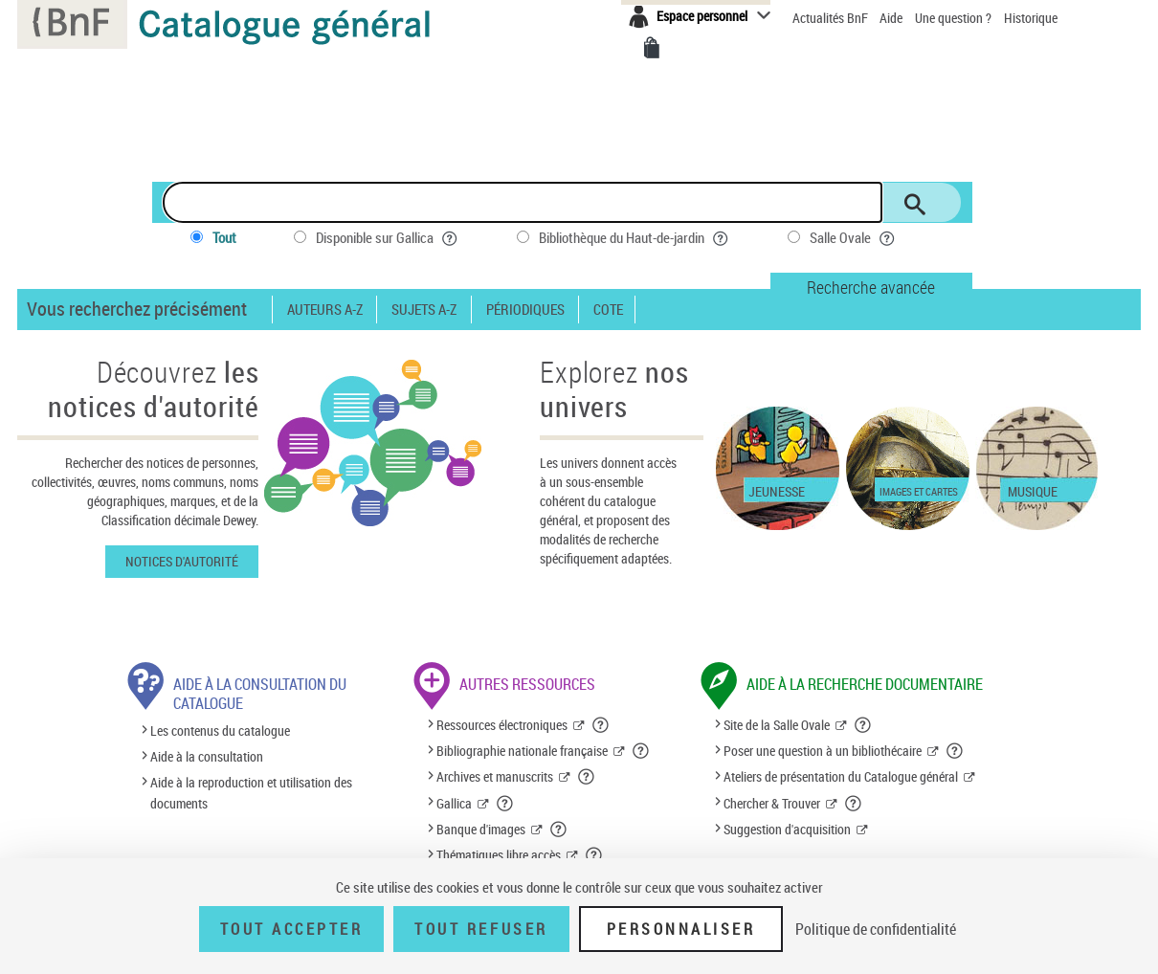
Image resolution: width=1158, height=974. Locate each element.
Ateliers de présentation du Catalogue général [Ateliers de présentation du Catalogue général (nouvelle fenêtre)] (841, 776)
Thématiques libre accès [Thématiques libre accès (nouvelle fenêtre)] (498, 855)
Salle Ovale (853, 238)
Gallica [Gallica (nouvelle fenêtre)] (454, 803)
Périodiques (525, 309)
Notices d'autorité (181, 561)
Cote (608, 309)
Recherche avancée (871, 287)
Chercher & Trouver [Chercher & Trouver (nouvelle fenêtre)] (772, 803)
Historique (1031, 18)
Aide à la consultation (206, 756)
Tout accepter (292, 929)
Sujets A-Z (424, 309)
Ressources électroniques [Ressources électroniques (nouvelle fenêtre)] (502, 725)
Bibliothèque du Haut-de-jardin (634, 238)
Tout (224, 237)
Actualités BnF (831, 18)
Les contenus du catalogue (220, 730)
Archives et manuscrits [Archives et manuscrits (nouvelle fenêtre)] (494, 776)
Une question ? (953, 18)
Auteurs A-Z (325, 309)
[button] (601, 725)
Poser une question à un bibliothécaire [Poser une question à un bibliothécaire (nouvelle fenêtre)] (823, 751)
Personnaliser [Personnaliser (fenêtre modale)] (681, 929)
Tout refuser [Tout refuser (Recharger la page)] (480, 929)
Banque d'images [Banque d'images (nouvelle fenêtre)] (480, 829)
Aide (892, 18)
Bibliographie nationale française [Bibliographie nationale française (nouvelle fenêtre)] (522, 751)
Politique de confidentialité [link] (875, 929)
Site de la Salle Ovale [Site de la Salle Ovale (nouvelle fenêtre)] (777, 725)
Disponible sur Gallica (387, 238)
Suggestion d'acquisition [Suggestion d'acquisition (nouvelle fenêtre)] (787, 829)
